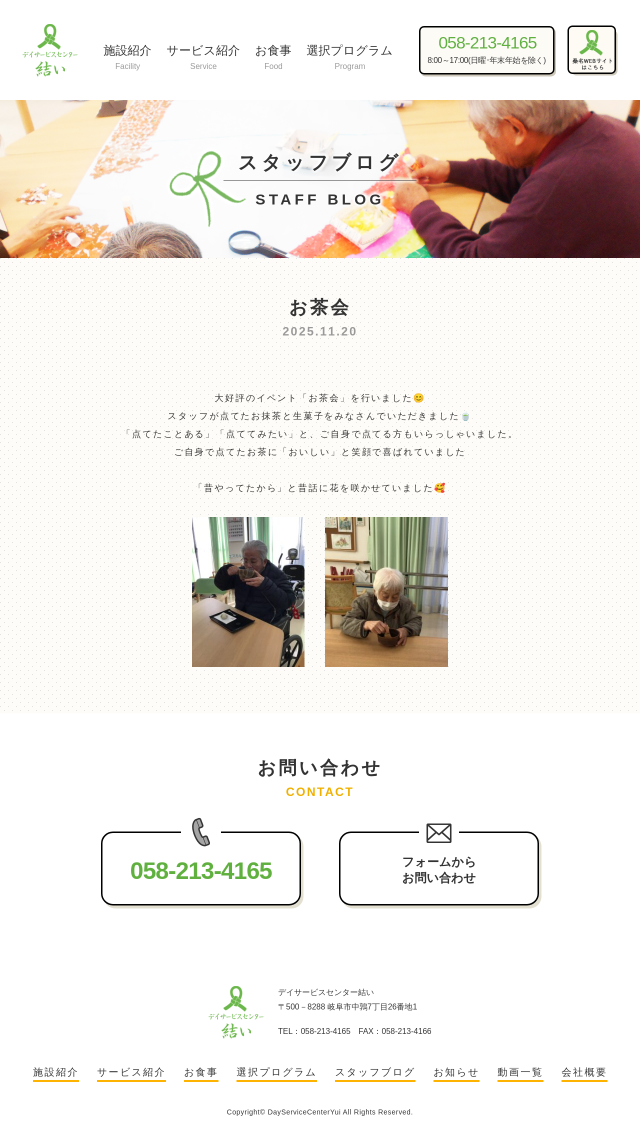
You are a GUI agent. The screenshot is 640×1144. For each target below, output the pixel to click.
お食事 (273, 58)
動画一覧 (521, 1072)
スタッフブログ (375, 1072)
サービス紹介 (203, 58)
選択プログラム (349, 58)
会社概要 (585, 1072)
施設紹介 (128, 58)
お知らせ (457, 1072)
